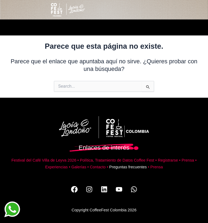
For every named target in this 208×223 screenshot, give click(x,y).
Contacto (98, 167)
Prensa (187, 160)
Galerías (78, 167)
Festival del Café (26, 160)
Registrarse (168, 160)
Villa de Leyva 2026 (59, 160)
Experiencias (56, 167)
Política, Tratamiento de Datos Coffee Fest (117, 160)
